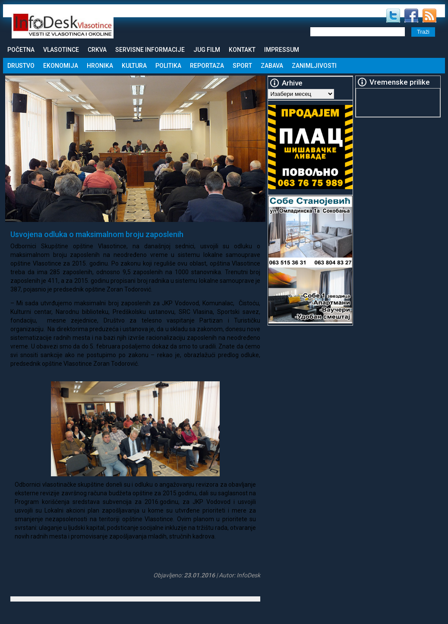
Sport (242, 65)
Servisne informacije (150, 49)
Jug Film (206, 49)
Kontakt (242, 49)
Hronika (100, 65)
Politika (168, 65)
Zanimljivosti (314, 65)
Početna (21, 49)
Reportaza (207, 65)
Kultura (134, 65)
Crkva (97, 49)
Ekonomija (60, 65)
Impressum (281, 49)
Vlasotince (61, 49)
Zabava (272, 65)
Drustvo (21, 65)
